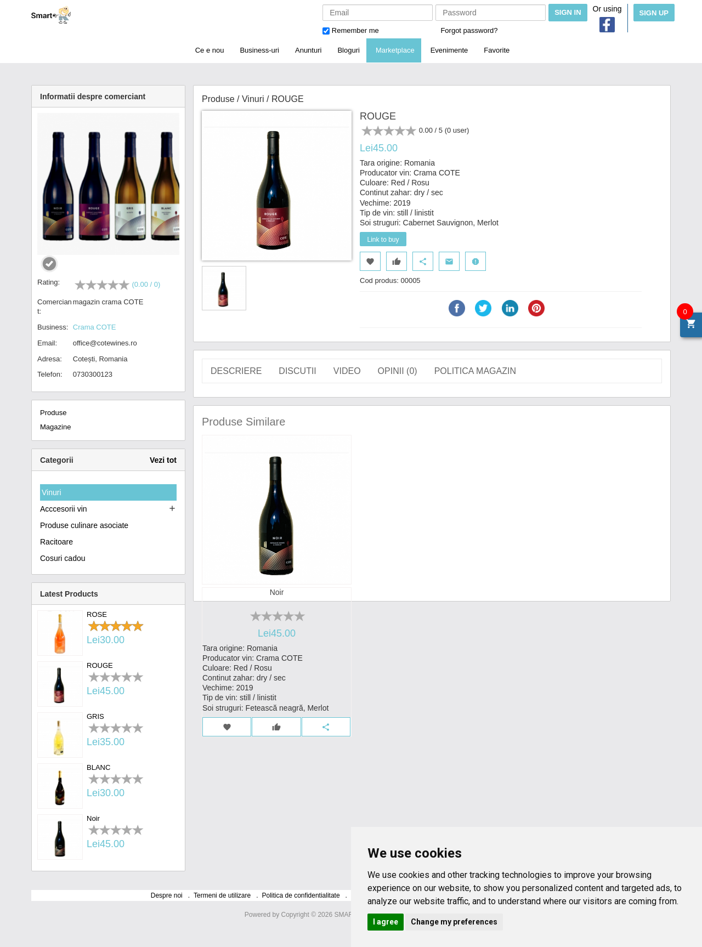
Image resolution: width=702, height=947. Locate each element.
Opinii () (397, 370)
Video (347, 370)
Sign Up (654, 13)
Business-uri (259, 50)
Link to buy (383, 239)
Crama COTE (94, 327)
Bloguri (348, 50)
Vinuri (51, 492)
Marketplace (395, 50)
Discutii (297, 370)
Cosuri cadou (63, 558)
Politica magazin (475, 370)
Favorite (496, 50)
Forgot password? (468, 30)
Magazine (55, 427)
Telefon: (50, 374)
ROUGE (100, 665)
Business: (52, 327)
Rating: (48, 282)
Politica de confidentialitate (301, 895)
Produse (53, 413)
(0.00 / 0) (146, 284)
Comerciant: (54, 306)
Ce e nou (209, 50)
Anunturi (308, 50)
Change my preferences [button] (454, 921)
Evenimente (449, 50)
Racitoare (56, 541)
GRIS (95, 716)
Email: (47, 343)
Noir (93, 818)
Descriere (236, 370)
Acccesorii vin (63, 508)
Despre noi (167, 895)
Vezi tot (163, 460)
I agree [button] (385, 921)
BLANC (98, 767)
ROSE (97, 614)
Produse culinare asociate (84, 525)
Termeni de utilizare (222, 895)
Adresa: (49, 359)
